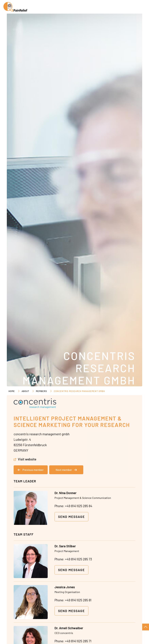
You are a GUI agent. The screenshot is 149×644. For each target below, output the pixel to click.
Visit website (27, 459)
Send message (71, 517)
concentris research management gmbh (79, 391)
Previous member (31, 469)
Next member (66, 469)
